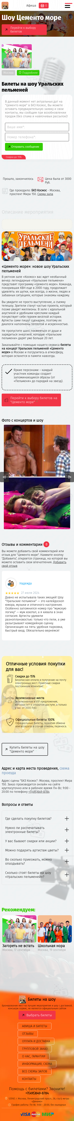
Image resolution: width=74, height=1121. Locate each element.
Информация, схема (37, 1064)
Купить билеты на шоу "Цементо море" (27, 749)
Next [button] (69, 477)
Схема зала (45, 194)
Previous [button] (4, 477)
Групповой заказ (34, 1049)
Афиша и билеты (34, 1026)
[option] (40, 377)
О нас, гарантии (33, 1056)
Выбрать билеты (39, 1015)
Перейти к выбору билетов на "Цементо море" (33, 400)
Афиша (31, 5)
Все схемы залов (34, 1071)
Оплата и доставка (36, 1041)
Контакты (29, 1079)
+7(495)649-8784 (38, 792)
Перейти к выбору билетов (23, 29)
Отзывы (27, 1034)
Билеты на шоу (37, 999)
